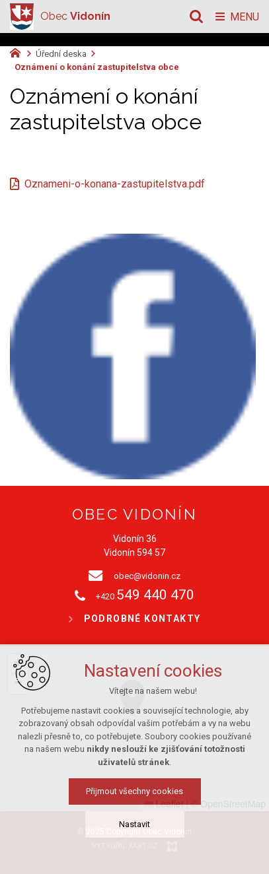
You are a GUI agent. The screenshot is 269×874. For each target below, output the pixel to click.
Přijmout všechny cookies (134, 791)
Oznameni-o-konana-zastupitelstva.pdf (114, 184)
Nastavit (134, 824)
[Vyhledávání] (196, 16)
